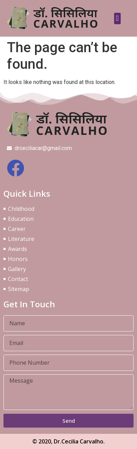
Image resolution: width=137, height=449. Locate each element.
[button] (117, 18)
